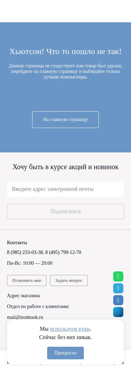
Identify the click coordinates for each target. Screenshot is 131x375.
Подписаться (65, 211)
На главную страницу (65, 119)
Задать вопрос (68, 280)
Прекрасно (65, 352)
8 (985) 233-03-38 (25, 252)
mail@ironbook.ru (25, 317)
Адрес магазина (23, 295)
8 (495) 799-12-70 (63, 252)
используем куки (70, 329)
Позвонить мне (26, 280)
